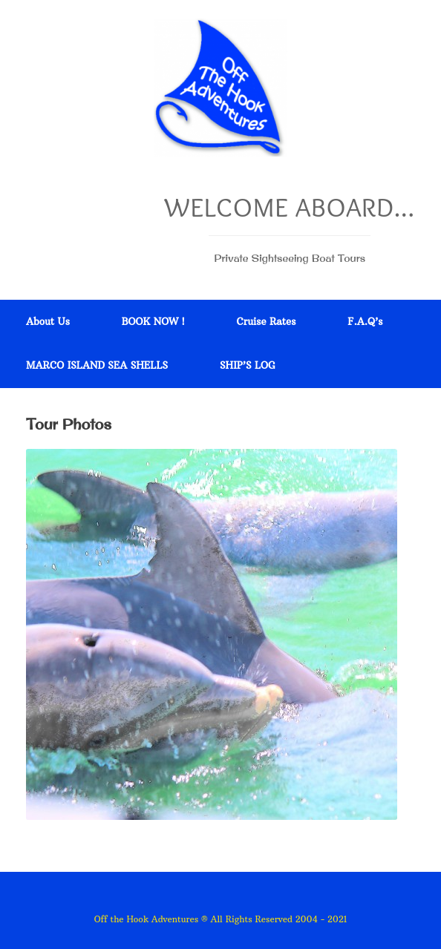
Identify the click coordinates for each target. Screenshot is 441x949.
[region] (211, 634)
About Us (48, 321)
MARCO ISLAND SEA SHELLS (97, 365)
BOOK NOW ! (153, 321)
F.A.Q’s (364, 321)
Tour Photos (68, 424)
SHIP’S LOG (247, 365)
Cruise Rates (265, 321)
